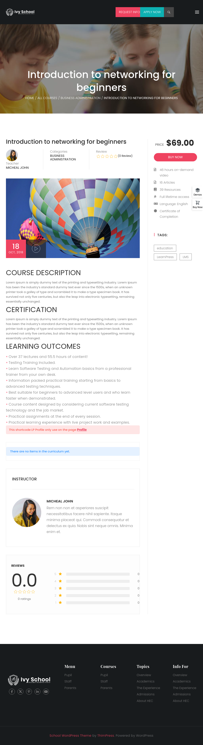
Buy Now (198, 206)
